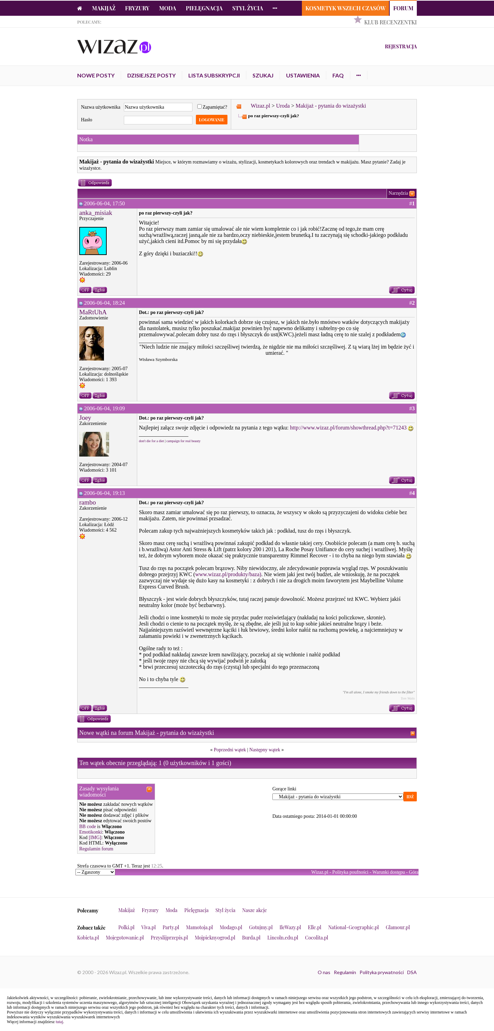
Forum (403, 8)
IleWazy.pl (290, 927)
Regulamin (345, 972)
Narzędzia (398, 193)
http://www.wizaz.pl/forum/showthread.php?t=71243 (348, 427)
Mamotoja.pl (199, 927)
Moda (167, 8)
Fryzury (137, 8)
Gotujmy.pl (261, 927)
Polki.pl (126, 927)
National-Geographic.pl (353, 927)
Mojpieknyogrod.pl (215, 937)
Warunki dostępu (388, 872)
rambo (87, 502)
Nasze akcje (254, 910)
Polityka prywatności (382, 972)
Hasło (86, 119)
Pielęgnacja (204, 8)
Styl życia (247, 8)
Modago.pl (231, 927)
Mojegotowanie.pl (125, 937)
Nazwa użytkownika (100, 107)
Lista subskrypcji (214, 75)
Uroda (283, 106)
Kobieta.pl (88, 937)
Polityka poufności (350, 872)
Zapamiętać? (212, 107)
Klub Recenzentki (390, 22)
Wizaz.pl (260, 106)
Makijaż (104, 8)
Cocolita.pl (316, 937)
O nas (324, 972)
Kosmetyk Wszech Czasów (345, 8)
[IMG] (95, 837)
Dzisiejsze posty (151, 75)
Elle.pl (314, 927)
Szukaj (262, 75)
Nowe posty (96, 75)
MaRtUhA (93, 312)
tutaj (59, 1021)
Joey (85, 417)
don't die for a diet (151, 441)
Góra (414, 872)
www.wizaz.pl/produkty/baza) (228, 574)
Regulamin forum (96, 848)
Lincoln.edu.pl (282, 937)
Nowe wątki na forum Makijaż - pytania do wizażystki (146, 732)
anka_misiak (95, 212)
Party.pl (171, 927)
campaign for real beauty (183, 441)
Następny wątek (264, 749)
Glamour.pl (398, 927)
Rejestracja (401, 46)
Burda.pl (251, 937)
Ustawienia (303, 75)
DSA (412, 972)
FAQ (338, 75)
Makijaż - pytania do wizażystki (331, 106)
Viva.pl (148, 927)
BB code (87, 826)
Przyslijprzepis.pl (169, 937)
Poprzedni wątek (230, 749)
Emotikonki (90, 832)
